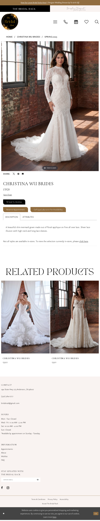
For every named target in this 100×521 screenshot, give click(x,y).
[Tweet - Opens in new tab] (14, 174)
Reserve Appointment (16, 210)
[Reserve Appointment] (76, 22)
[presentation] (25, 318)
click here (83, 242)
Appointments (7, 450)
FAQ (3, 461)
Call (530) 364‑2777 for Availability (50, 210)
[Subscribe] (39, 481)
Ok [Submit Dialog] (96, 514)
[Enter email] (21, 481)
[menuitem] (55, 22)
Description (11, 217)
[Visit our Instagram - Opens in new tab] (8, 488)
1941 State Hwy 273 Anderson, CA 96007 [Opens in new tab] (17, 390)
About (3, 453)
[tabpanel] (50, 106)
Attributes (28, 217)
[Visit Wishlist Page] (86, 22)
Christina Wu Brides (28, 36)
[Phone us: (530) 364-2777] (65, 22)
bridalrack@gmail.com (10, 404)
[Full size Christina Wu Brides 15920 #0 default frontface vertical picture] (50, 106)
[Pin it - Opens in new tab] (18, 174)
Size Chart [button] (8, 195)
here (54, 518)
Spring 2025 (51, 36)
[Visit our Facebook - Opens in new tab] (2, 488)
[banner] (9, 22)
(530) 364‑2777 (7, 397)
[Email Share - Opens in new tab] (23, 174)
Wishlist (4, 457)
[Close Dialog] (4, 514)
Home (9, 36)
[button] (55, 22)
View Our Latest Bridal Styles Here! (32, 2)
